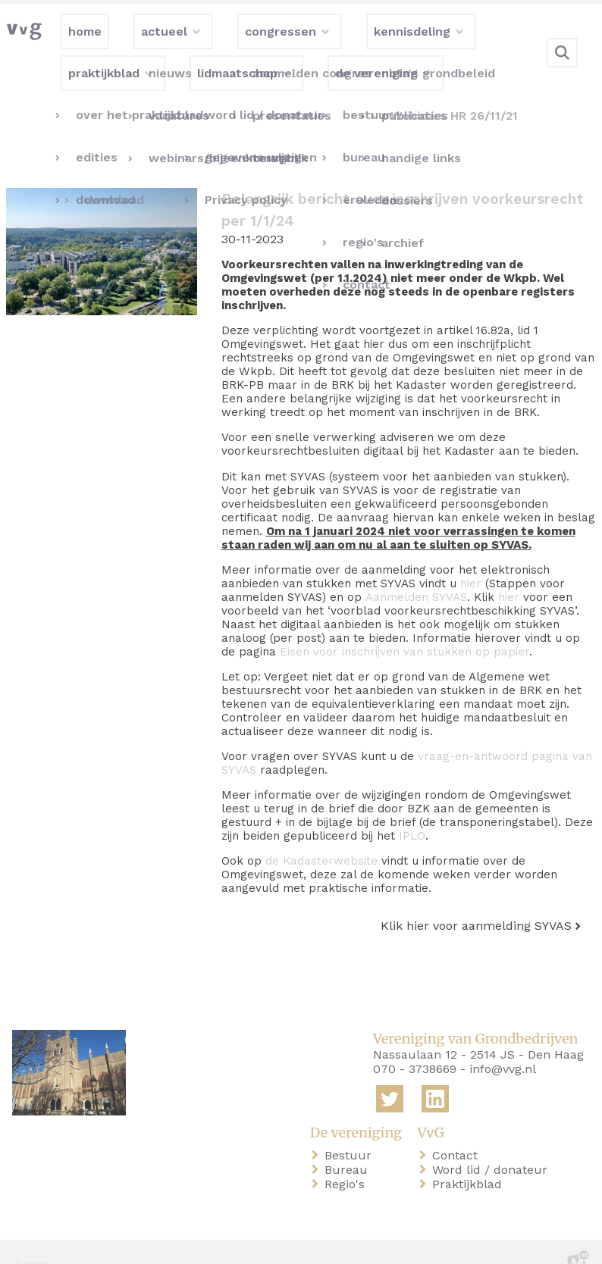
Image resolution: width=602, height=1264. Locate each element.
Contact (458, 1131)
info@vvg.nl (502, 1045)
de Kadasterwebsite (321, 836)
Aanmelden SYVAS (416, 573)
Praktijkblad (470, 1160)
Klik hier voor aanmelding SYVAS (476, 901)
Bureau (349, 1145)
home (32, 1240)
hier (470, 559)
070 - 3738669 (414, 1045)
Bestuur (351, 1131)
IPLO (412, 811)
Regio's (348, 1160)
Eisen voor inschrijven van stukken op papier (404, 627)
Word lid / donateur (492, 1145)
